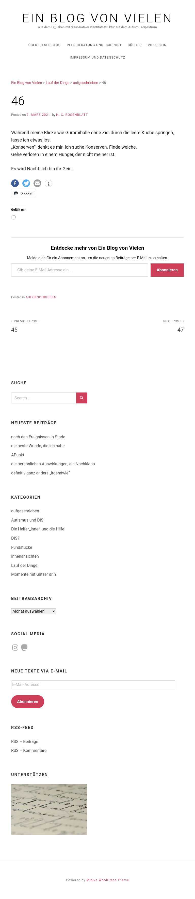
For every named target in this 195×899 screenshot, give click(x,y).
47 (143, 325)
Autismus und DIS (27, 520)
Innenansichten (25, 556)
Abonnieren (167, 270)
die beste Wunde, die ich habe (38, 445)
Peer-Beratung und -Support (94, 45)
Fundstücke (21, 547)
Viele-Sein (157, 45)
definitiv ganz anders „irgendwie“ (40, 473)
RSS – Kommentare (28, 750)
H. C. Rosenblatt (72, 115)
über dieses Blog (44, 45)
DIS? (15, 538)
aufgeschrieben (41, 297)
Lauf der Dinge (24, 565)
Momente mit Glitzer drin (33, 574)
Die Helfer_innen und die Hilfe (37, 529)
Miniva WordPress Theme (108, 880)
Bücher (135, 45)
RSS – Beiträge (24, 741)
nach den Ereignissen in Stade (38, 436)
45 (51, 325)
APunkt (17, 455)
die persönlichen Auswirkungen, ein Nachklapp (53, 463)
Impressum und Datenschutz (97, 57)
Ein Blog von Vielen (97, 18)
